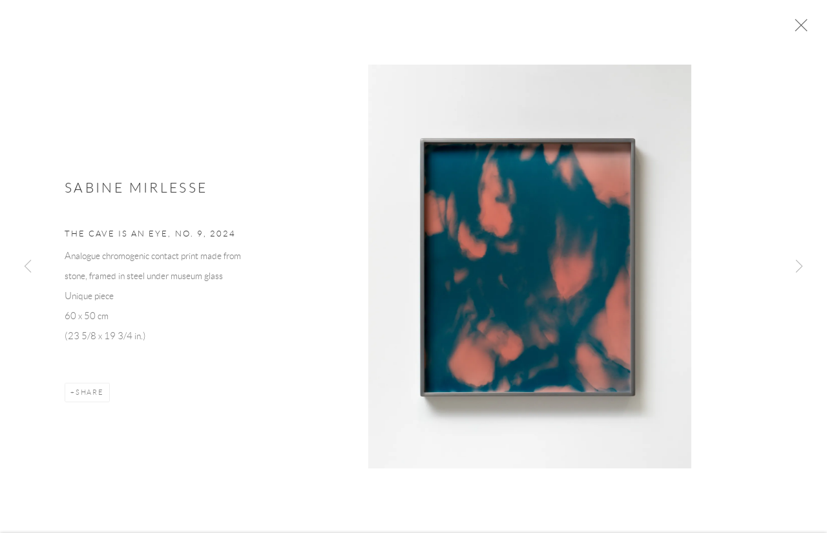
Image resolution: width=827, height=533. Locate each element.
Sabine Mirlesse (136, 191)
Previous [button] (28, 267)
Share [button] (90, 396)
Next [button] (799, 267)
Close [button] (801, 29)
